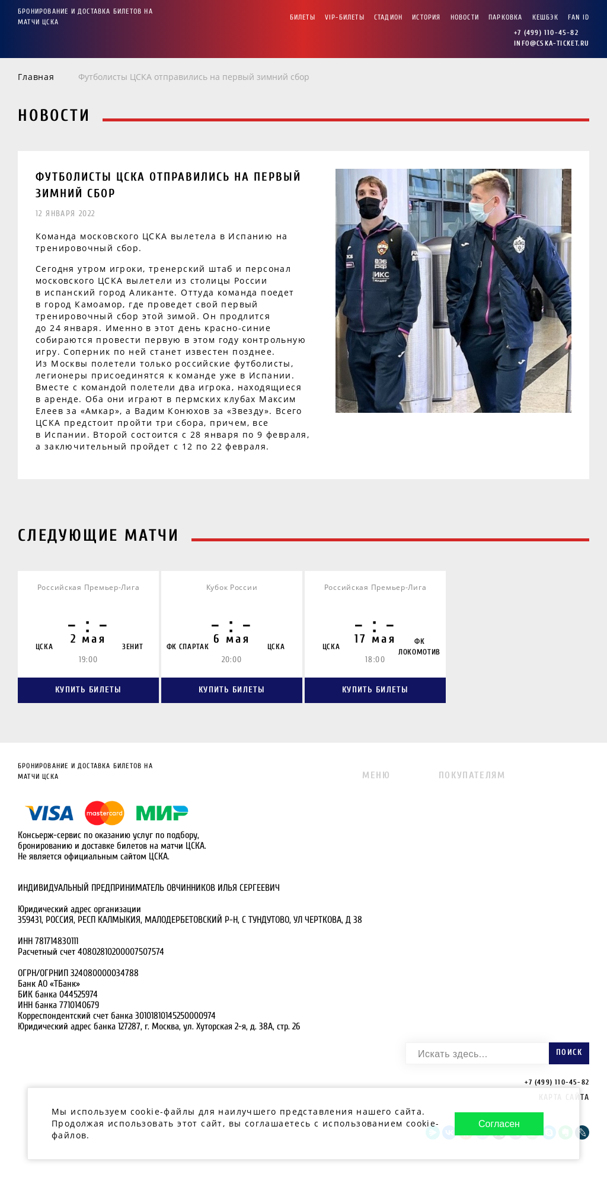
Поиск (569, 1052)
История (426, 17)
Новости (465, 17)
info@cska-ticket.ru (551, 43)
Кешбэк (545, 17)
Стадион (388, 17)
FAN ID (578, 17)
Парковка (505, 17)
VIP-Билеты (345, 17)
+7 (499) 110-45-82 (546, 32)
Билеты (302, 17)
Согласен (499, 1121)
